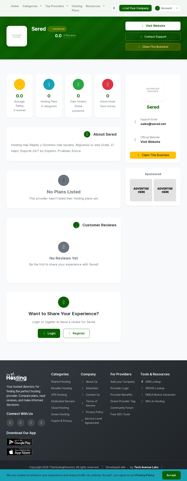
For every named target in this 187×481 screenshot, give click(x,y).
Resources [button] (93, 6)
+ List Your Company (135, 8)
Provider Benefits (121, 394)
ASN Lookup (150, 381)
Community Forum (122, 407)
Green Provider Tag (123, 401)
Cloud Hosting (60, 407)
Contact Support (153, 36)
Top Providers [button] (54, 6)
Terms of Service (89, 403)
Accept (171, 475)
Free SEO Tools (120, 414)
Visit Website (153, 26)
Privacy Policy (92, 412)
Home (15, 6)
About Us (89, 381)
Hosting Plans (77, 8)
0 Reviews (69, 35)
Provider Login (120, 388)
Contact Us (90, 394)
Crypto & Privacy (61, 421)
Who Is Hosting (152, 401)
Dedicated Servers (63, 401)
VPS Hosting (59, 394)
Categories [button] (30, 6)
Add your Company (123, 381)
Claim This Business (153, 46)
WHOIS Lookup (152, 388)
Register (76, 333)
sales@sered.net (153, 124)
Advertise (89, 388)
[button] (167, 8)
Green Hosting (60, 414)
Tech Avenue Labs (146, 467)
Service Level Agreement (91, 421)
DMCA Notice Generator (158, 394)
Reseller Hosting (61, 388)
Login (48, 333)
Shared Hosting (61, 381)
